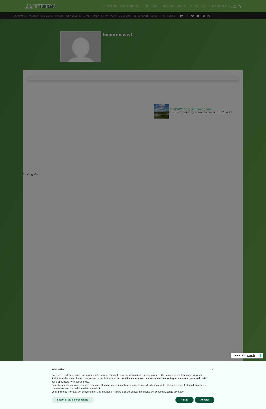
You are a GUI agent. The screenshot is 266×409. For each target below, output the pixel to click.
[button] (212, 369)
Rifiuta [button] (184, 399)
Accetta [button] (204, 399)
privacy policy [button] (150, 375)
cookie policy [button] (82, 381)
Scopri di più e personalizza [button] (72, 399)
